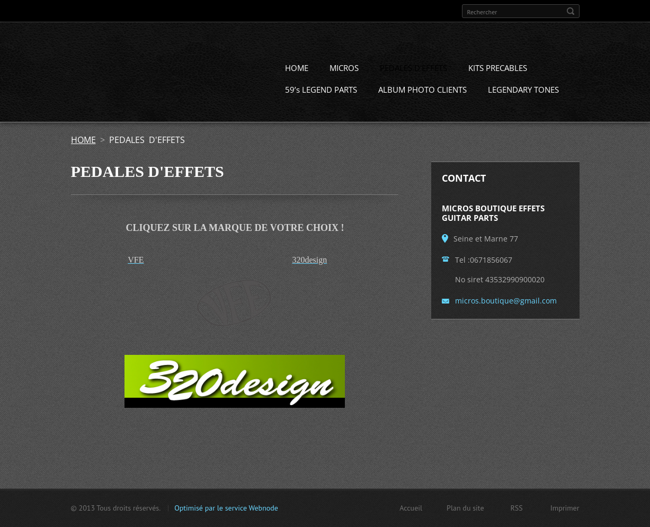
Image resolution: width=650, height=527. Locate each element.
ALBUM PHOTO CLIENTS (422, 90)
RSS (517, 508)
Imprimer (565, 508)
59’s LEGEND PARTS (321, 90)
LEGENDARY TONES (523, 90)
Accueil (410, 508)
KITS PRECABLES (497, 69)
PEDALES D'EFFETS (413, 69)
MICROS (344, 69)
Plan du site (465, 508)
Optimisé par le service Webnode (226, 508)
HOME (296, 69)
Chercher (570, 11)
